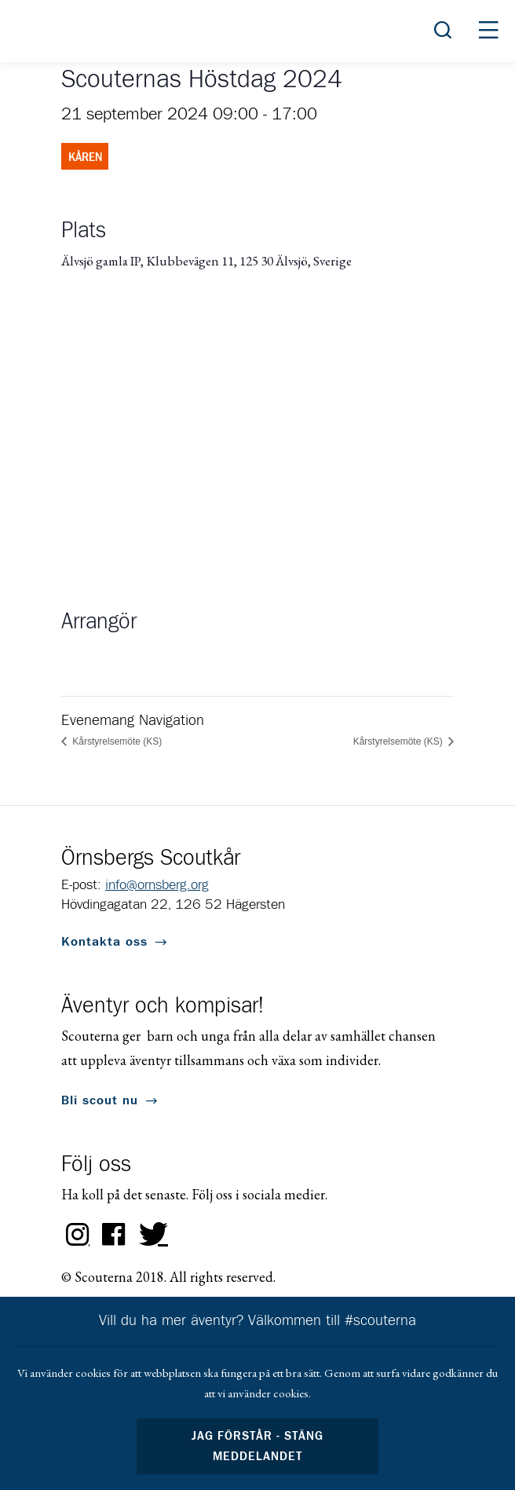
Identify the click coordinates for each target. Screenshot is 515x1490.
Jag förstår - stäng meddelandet (257, 1446)
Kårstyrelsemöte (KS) (116, 741)
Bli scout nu (99, 1100)
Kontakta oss (104, 941)
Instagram (77, 1235)
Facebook (113, 1235)
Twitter (149, 1235)
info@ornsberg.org (157, 885)
